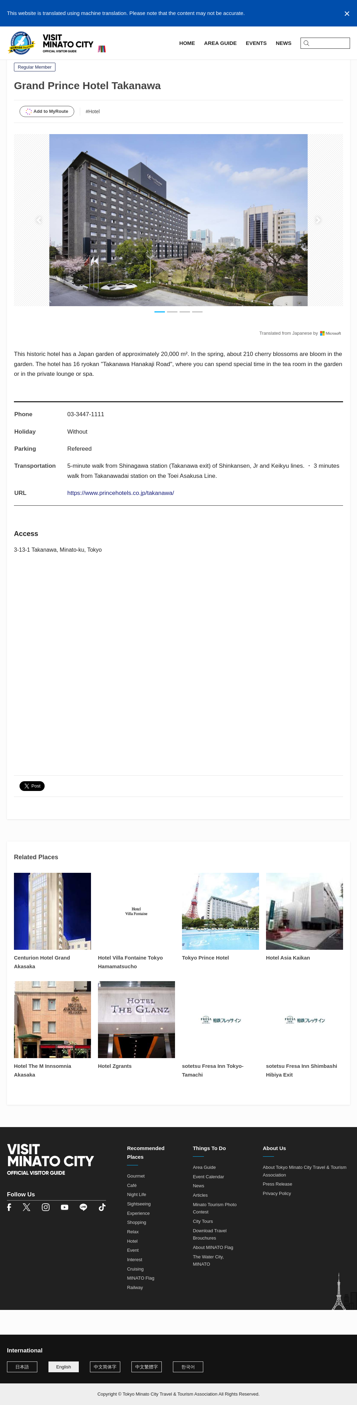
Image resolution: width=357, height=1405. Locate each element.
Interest (134, 1285)
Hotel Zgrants (115, 1091)
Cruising (135, 1294)
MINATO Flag (140, 1303)
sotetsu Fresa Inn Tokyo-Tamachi (212, 1095)
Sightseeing (139, 1229)
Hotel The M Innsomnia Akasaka (42, 1095)
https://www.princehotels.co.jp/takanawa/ (120, 518)
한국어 (188, 1366)
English (63, 1366)
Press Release (278, 1209)
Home (14, 65)
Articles (200, 1220)
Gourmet (136, 1201)
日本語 (22, 1366)
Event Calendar (208, 1201)
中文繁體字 (146, 1366)
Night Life (136, 1219)
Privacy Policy (277, 1218)
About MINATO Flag (213, 1272)
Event (132, 1275)
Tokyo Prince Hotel (205, 983)
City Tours (203, 1246)
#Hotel (93, 136)
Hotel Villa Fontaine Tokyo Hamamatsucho (130, 987)
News (198, 1211)
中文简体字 (105, 1366)
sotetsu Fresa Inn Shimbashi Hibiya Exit (301, 1095)
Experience (138, 1238)
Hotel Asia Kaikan (288, 983)
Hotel (132, 1266)
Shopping (136, 1247)
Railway (135, 1312)
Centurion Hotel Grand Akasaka (42, 987)
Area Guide (41, 65)
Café (131, 1210)
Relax (132, 1257)
